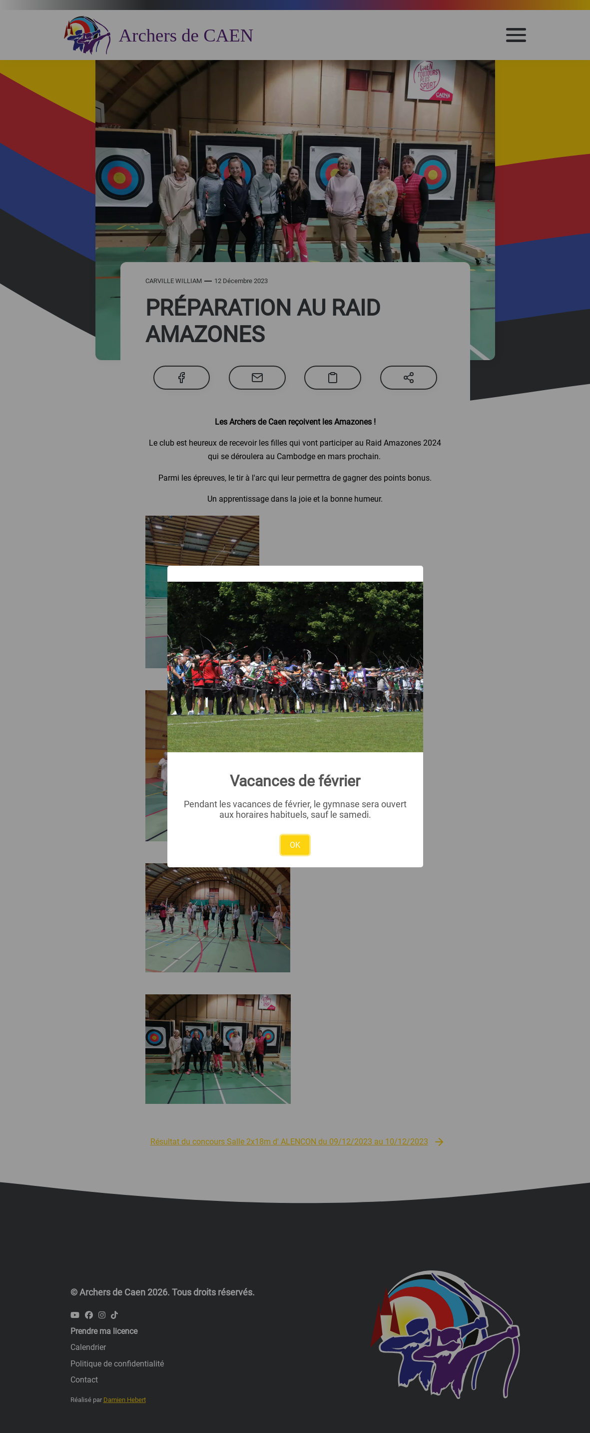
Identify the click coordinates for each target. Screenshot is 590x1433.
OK (295, 845)
